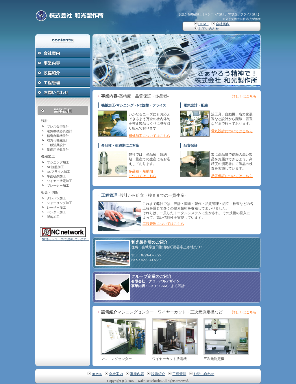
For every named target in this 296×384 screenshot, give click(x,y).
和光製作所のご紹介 (149, 242)
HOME (203, 24)
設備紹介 (158, 374)
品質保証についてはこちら (232, 176)
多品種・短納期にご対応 (120, 146)
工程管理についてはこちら (163, 224)
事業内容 (137, 374)
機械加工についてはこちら (149, 136)
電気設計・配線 (196, 105)
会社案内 (223, 24)
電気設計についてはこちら (232, 131)
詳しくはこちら (244, 96)
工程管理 (109, 195)
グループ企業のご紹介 (151, 276)
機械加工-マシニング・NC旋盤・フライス (133, 105)
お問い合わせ (208, 29)
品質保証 (190, 146)
